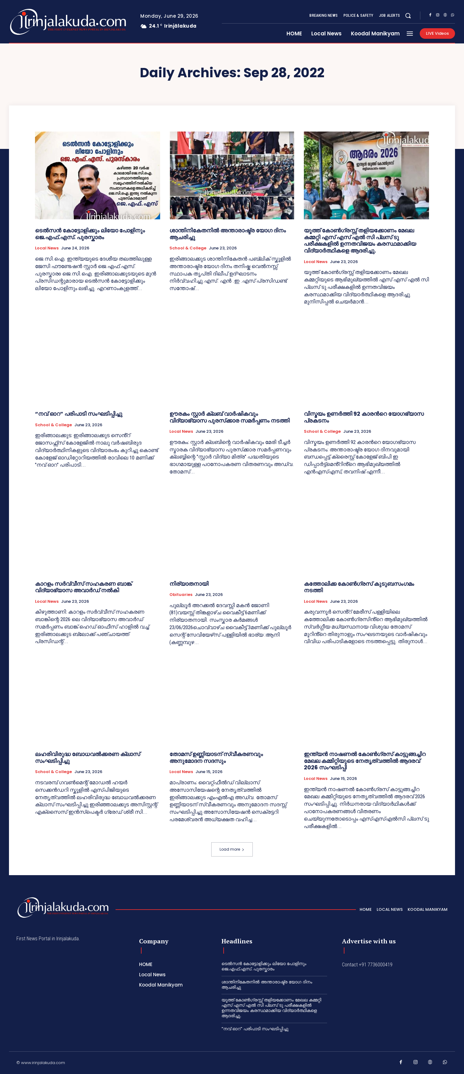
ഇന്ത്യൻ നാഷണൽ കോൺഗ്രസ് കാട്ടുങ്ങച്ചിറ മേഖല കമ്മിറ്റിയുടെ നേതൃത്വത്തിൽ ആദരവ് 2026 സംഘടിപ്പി (365, 760)
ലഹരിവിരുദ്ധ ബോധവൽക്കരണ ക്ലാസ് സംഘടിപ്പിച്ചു (87, 757)
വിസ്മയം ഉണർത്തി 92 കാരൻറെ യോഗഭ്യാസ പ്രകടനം (364, 417)
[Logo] (43, 21)
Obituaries (180, 594)
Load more (232, 849)
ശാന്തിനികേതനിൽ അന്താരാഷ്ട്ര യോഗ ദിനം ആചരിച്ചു (227, 233)
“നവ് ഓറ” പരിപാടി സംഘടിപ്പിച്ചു (78, 414)
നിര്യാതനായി (188, 584)
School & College (187, 248)
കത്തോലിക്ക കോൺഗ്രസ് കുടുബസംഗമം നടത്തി (359, 587)
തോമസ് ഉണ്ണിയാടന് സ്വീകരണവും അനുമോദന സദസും (216, 757)
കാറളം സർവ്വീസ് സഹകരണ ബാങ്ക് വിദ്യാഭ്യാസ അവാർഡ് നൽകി (83, 587)
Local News (47, 248)
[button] (408, 15)
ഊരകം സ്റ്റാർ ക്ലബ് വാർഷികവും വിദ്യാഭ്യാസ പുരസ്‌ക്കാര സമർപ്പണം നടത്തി (229, 417)
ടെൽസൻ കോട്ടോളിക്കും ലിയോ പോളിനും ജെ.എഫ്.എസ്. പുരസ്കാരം (90, 233)
